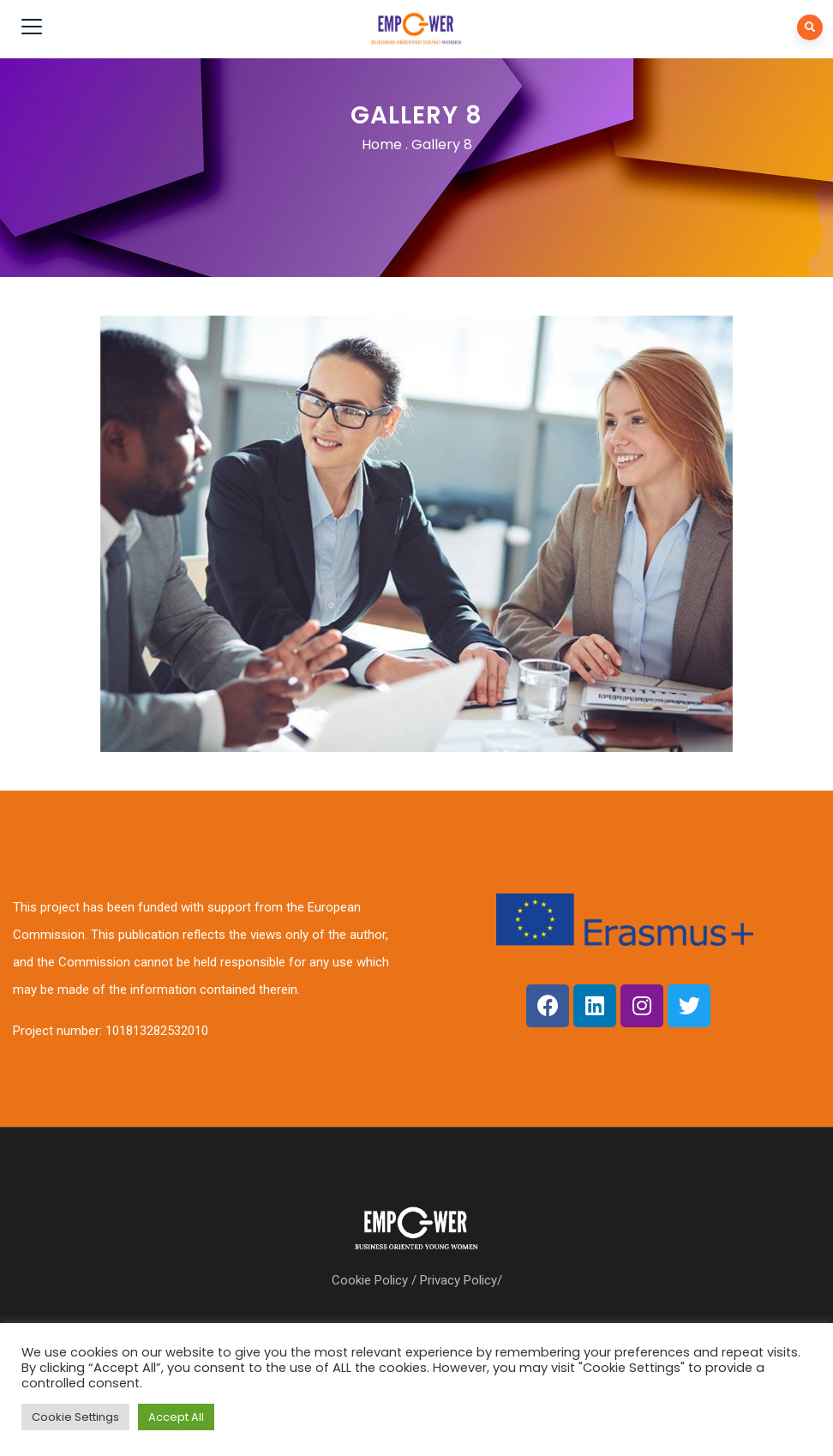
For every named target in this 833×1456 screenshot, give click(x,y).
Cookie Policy (370, 1280)
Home (382, 144)
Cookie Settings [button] (75, 1417)
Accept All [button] (176, 1417)
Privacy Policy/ (461, 1280)
